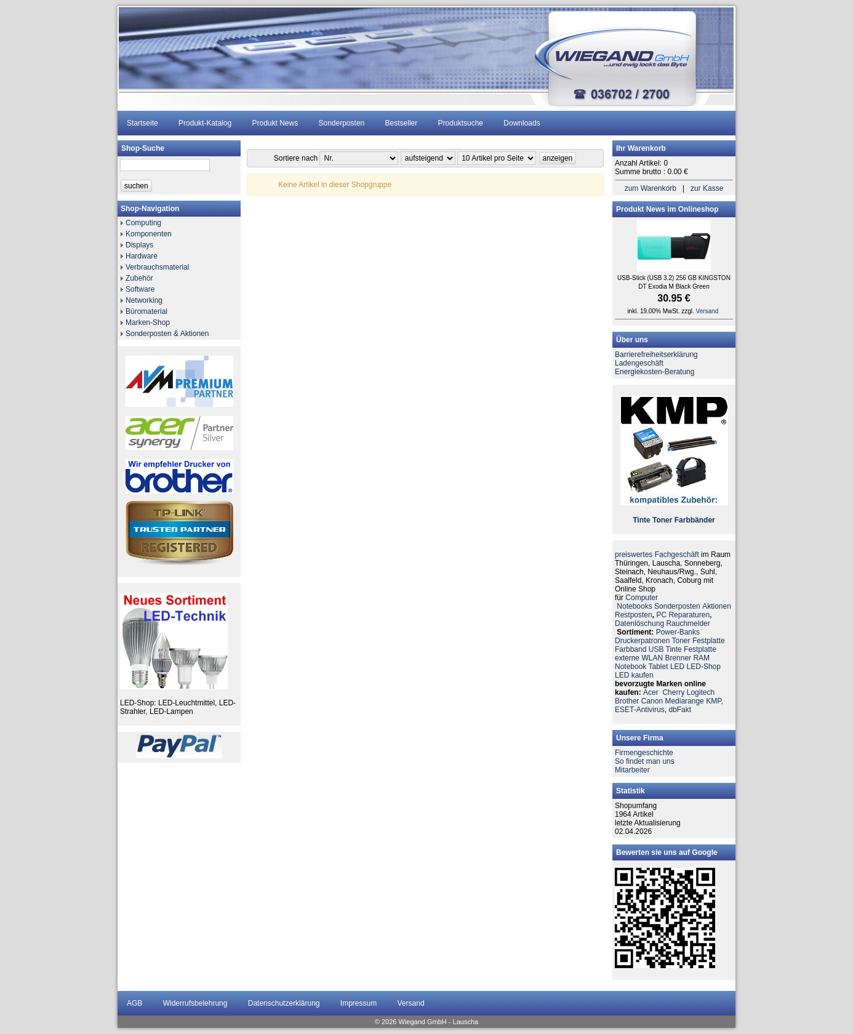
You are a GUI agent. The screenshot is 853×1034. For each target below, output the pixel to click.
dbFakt (679, 709)
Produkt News (275, 123)
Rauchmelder (688, 623)
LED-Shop (704, 666)
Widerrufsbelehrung (195, 1003)
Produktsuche (460, 123)
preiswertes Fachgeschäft (657, 554)
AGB (134, 1003)
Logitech (701, 692)
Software (140, 289)
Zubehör (139, 278)
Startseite (142, 123)
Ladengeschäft (639, 363)
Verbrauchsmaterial (157, 267)
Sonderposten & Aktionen (167, 333)
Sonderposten (342, 123)
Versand (707, 311)
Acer (651, 692)
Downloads (521, 123)
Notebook (630, 666)
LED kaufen (634, 675)
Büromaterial (146, 311)
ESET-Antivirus (640, 709)
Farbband (630, 649)
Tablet (658, 666)
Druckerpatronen (642, 640)
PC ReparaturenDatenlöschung (663, 619)
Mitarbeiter (632, 770)
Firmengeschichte (644, 752)
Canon (652, 701)
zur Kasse (707, 188)
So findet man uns (645, 761)
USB (656, 649)
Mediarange (684, 701)
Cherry (673, 692)
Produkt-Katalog (204, 123)
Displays (139, 245)
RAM (701, 658)
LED (677, 666)
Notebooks (634, 606)
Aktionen (716, 606)
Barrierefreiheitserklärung (656, 354)
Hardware (142, 256)
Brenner (678, 658)
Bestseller (401, 123)
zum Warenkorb (650, 188)
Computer (641, 597)
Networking (144, 300)
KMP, (714, 701)
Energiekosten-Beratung (654, 371)
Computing (143, 222)
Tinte (641, 520)
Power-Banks (678, 632)
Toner (662, 520)
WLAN (652, 658)
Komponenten (149, 234)
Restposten (633, 615)
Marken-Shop (148, 322)
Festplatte (708, 640)
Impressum (358, 1003)
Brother (627, 701)
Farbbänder (695, 520)
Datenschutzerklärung (284, 1003)
